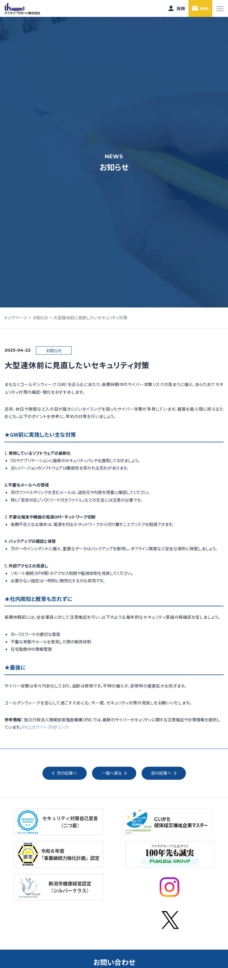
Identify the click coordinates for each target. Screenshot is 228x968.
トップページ (15, 317)
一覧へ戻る (112, 773)
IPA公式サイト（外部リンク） (45, 727)
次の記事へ (67, 773)
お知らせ (40, 317)
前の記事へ (161, 773)
